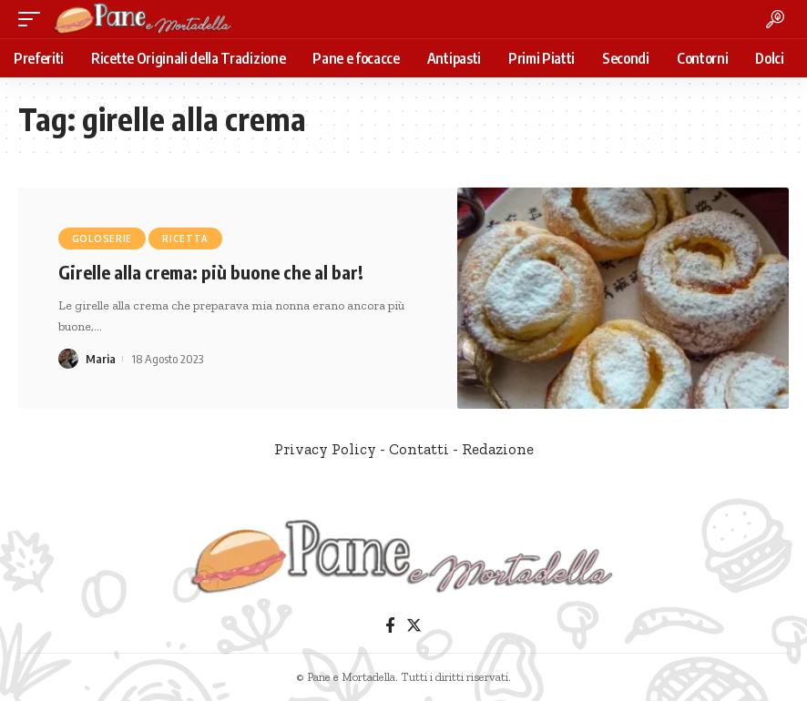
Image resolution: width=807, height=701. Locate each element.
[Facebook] (390, 626)
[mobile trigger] (33, 19)
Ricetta (185, 238)
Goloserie (102, 238)
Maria (101, 358)
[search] (775, 19)
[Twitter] (414, 626)
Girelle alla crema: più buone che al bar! (210, 271)
